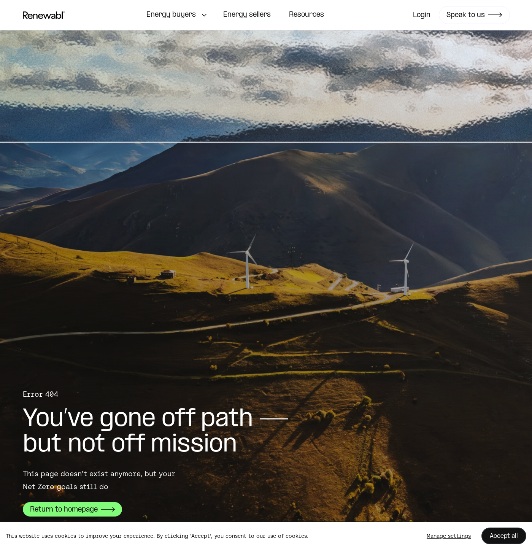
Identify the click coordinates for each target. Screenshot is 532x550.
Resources (306, 15)
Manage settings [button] (449, 536)
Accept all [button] (504, 536)
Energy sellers (247, 15)
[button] (175, 15)
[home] (44, 15)
